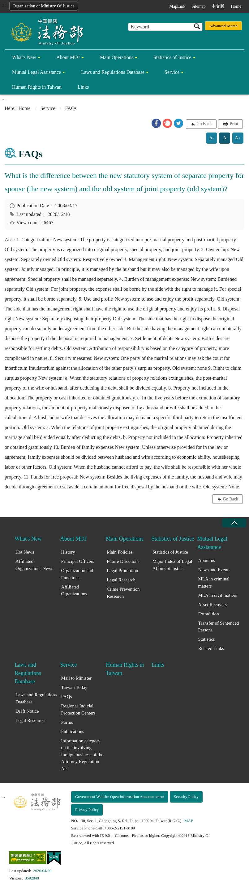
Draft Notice (27, 711)
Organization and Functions (77, 574)
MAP (188, 820)
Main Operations (116, 57)
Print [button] (233, 123)
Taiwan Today (74, 687)
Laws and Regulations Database (112, 72)
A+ (238, 138)
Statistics (206, 639)
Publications (72, 731)
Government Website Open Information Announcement (119, 796)
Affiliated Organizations (74, 590)
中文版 (218, 6)
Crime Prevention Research (123, 593)
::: (4, 5)
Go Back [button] (204, 123)
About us (206, 560)
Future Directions (123, 561)
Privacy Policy (87, 809)
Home (236, 6)
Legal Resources (30, 720)
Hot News (24, 552)
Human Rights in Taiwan (37, 87)
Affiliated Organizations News (34, 565)
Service (172, 72)
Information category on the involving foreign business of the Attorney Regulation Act (82, 754)
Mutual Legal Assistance (36, 72)
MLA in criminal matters (214, 582)
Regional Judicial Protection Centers (78, 709)
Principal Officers (77, 561)
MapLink (177, 6)
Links (83, 87)
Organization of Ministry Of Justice (44, 6)
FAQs (66, 696)
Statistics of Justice (172, 57)
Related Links (211, 648)
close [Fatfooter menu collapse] (234, 522)
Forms (67, 722)
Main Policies (119, 552)
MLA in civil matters (217, 595)
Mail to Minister (76, 678)
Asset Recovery (212, 604)
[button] (156, 123)
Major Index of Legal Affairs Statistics (172, 565)
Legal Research (121, 579)
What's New (24, 57)
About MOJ (68, 57)
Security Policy (186, 796)
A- (211, 138)
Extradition (208, 613)
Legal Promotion (122, 570)
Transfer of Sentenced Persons (218, 627)
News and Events (214, 569)
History (68, 552)
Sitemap (198, 6)
